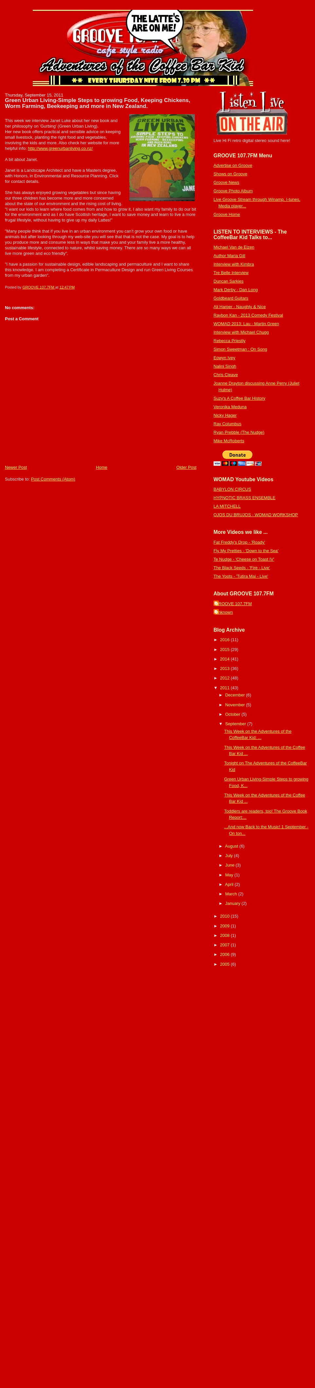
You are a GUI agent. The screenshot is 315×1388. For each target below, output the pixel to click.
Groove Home (226, 214)
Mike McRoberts (228, 440)
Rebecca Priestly (229, 340)
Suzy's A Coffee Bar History (239, 398)
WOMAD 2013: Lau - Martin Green (246, 323)
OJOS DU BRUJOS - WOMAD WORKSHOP (255, 514)
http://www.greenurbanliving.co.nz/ (60, 148)
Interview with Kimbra (233, 264)
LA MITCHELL (227, 506)
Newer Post (16, 467)
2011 (225, 687)
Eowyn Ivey (224, 357)
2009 (225, 925)
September (236, 723)
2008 (225, 935)
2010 (225, 916)
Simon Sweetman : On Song (240, 349)
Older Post (186, 467)
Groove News (226, 182)
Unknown (224, 612)
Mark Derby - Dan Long (235, 289)
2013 (225, 668)
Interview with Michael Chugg (241, 332)
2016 (225, 639)
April (230, 884)
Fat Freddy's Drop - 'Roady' (239, 542)
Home (101, 467)
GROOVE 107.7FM (233, 603)
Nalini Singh (224, 366)
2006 (225, 954)
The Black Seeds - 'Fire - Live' (241, 567)
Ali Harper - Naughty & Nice (239, 306)
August (232, 846)
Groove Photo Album (233, 190)
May (229, 874)
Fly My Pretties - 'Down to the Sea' (246, 550)
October (233, 714)
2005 (225, 964)
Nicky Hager (225, 415)
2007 (225, 944)
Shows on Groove (230, 173)
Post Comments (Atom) (53, 479)
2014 (225, 659)
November (235, 704)
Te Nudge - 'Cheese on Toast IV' (243, 559)
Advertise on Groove (232, 165)
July (229, 855)
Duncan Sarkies (228, 281)
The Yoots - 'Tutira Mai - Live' (240, 576)
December (235, 695)
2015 (225, 649)
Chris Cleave (225, 374)
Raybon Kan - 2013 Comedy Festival (248, 315)
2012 (225, 678)
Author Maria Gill (229, 255)
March (231, 893)
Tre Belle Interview (231, 272)
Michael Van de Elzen (233, 247)
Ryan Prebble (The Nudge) (238, 432)
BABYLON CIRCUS (232, 489)
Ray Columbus (227, 423)
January (233, 903)
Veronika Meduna (230, 406)
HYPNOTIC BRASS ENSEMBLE (244, 497)
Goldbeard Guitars (230, 298)
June (230, 865)
